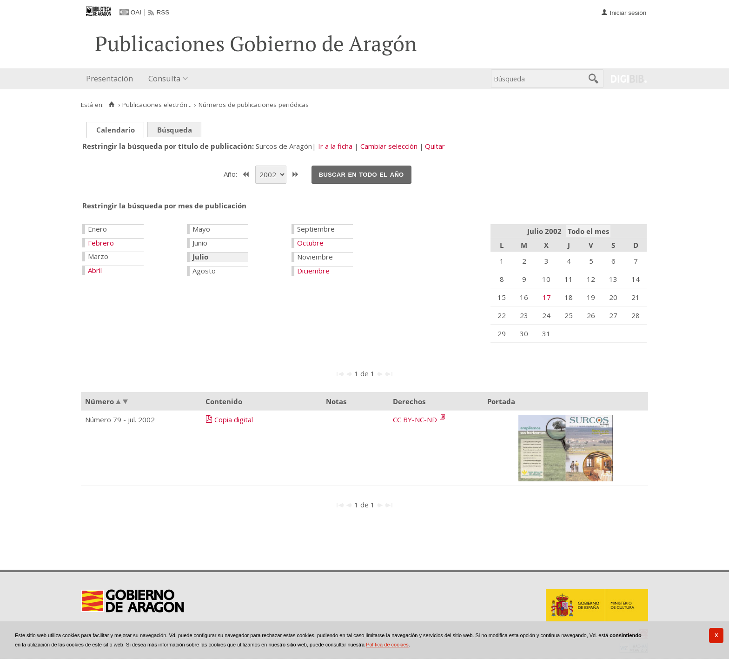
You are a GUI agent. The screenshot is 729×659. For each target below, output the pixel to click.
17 (547, 297)
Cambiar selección (389, 146)
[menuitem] (111, 78)
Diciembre (313, 270)
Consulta (164, 78)
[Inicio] (111, 104)
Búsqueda (174, 129)
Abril (95, 270)
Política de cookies (387, 644)
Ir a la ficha (335, 146)
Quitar (435, 146)
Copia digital (233, 419)
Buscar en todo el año (361, 174)
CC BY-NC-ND (416, 419)
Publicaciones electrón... (157, 104)
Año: (231, 173)
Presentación (109, 78)
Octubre (310, 242)
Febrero (101, 242)
